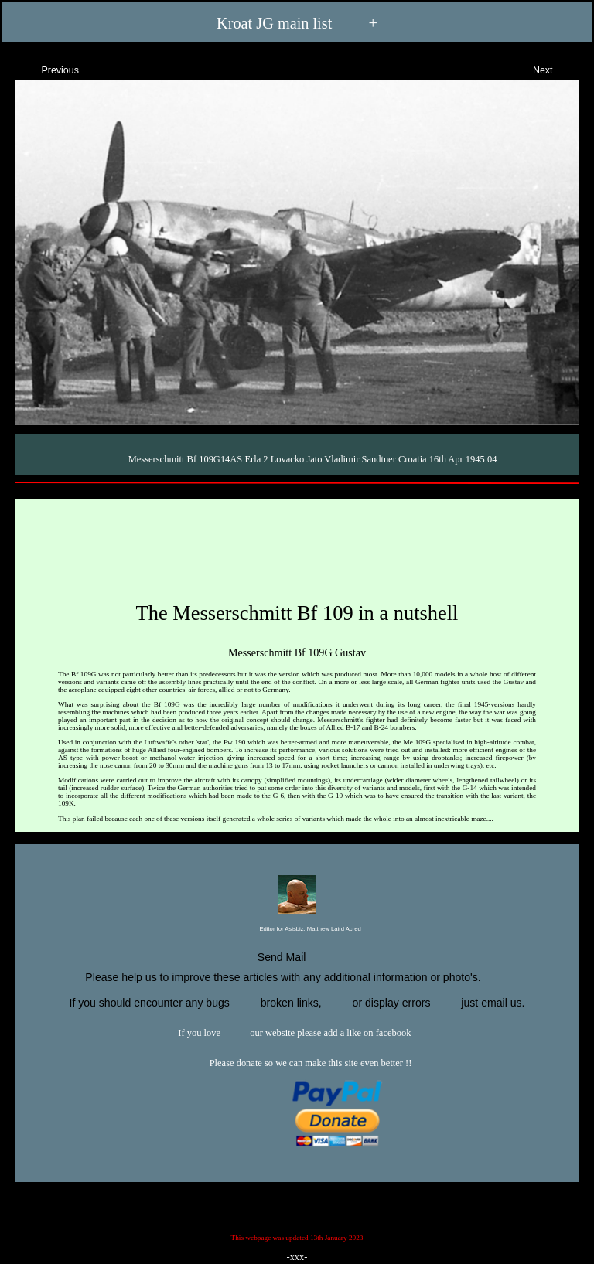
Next (556, 68)
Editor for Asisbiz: (296, 929)
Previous (46, 68)
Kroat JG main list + (297, 23)
